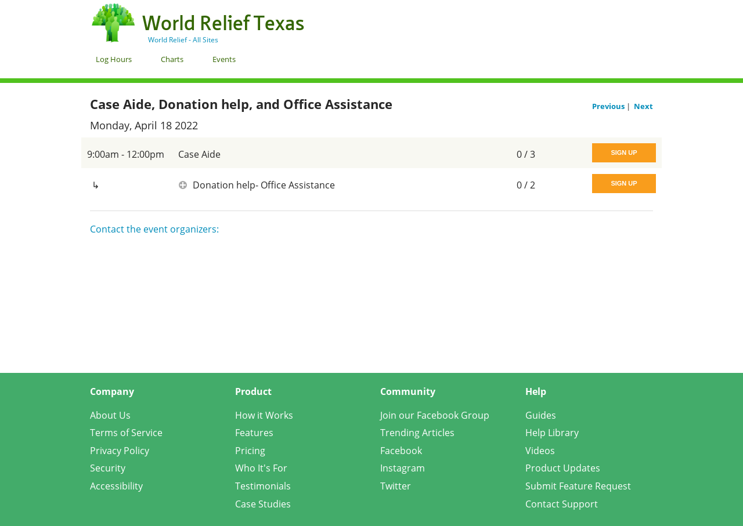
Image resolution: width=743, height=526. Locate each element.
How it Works (264, 415)
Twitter (395, 486)
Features (254, 432)
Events (224, 59)
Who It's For (261, 468)
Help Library (552, 432)
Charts (172, 59)
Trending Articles (417, 432)
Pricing (250, 450)
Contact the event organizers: (154, 229)
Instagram (402, 468)
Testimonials (263, 486)
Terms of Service (126, 432)
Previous (609, 106)
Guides (540, 415)
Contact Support (561, 504)
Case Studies (263, 504)
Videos (540, 450)
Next (643, 106)
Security (107, 468)
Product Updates (562, 468)
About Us (110, 415)
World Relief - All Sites (183, 40)
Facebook (401, 450)
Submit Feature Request (578, 486)
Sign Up (624, 152)
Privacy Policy (119, 450)
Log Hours (114, 59)
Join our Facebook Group (434, 415)
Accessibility (116, 486)
